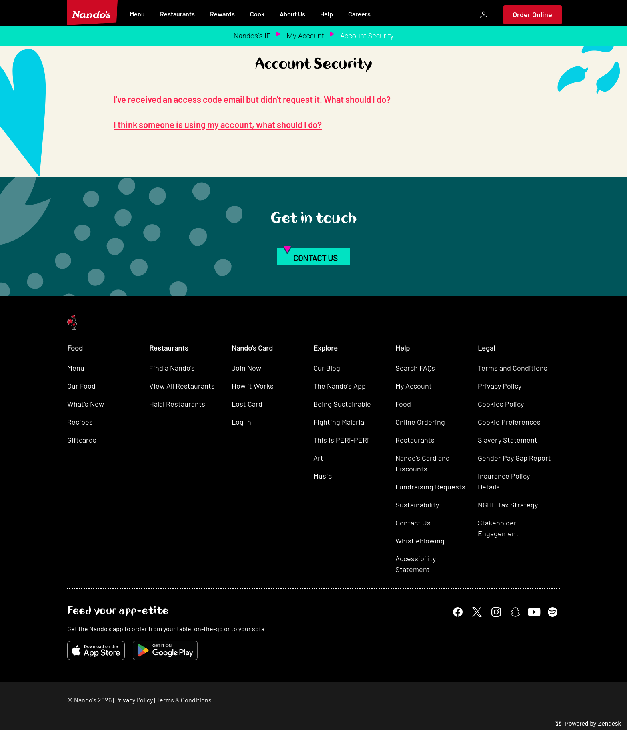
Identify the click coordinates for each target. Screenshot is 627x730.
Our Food (81, 385)
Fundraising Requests (430, 486)
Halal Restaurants (177, 403)
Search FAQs (415, 367)
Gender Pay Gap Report (514, 457)
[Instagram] (496, 612)
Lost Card (247, 403)
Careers (359, 14)
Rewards (222, 14)
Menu (137, 14)
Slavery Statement (507, 439)
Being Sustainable (342, 403)
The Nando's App (340, 385)
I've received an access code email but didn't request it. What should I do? (252, 99)
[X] (477, 612)
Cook (257, 14)
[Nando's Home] (92, 12)
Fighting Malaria (339, 421)
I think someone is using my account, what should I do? (218, 124)
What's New (85, 403)
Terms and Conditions (512, 367)
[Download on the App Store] (96, 650)
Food (403, 403)
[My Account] (483, 14)
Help (326, 14)
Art (318, 457)
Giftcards (81, 439)
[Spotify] (552, 612)
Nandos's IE (252, 36)
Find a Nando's (172, 367)
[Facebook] (458, 612)
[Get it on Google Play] (165, 650)
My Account (305, 36)
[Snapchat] (515, 612)
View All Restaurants (182, 385)
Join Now (246, 367)
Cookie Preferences (509, 421)
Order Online (532, 14)
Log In (241, 421)
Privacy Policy (499, 385)
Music (323, 475)
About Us (292, 14)
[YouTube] (534, 611)
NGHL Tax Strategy (508, 504)
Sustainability (417, 504)
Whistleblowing (420, 540)
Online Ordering (420, 421)
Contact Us (413, 522)
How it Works (253, 385)
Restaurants (177, 14)
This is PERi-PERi (341, 439)
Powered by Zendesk (593, 723)
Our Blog (327, 367)
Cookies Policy (501, 403)
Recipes (80, 421)
